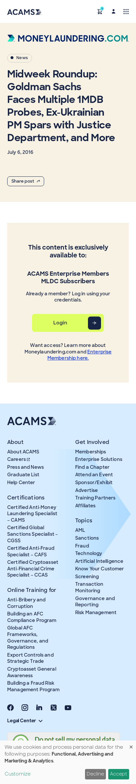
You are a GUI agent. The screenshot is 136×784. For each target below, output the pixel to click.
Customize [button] (17, 774)
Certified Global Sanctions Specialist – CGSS (32, 534)
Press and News (25, 467)
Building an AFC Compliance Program (32, 617)
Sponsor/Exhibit (93, 482)
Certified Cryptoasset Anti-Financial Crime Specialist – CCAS (32, 568)
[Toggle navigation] (126, 11)
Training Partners (95, 498)
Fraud (82, 546)
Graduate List (23, 475)
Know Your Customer (99, 569)
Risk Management (95, 612)
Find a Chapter (92, 467)
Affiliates (85, 506)
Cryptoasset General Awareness (31, 672)
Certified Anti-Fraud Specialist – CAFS (30, 551)
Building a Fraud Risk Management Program (33, 686)
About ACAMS (23, 452)
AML (80, 530)
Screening (87, 577)
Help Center (21, 482)
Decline (95, 774)
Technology (88, 553)
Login (60, 322)
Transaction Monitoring (89, 587)
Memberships (90, 452)
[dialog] (68, 762)
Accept (118, 774)
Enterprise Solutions (98, 459)
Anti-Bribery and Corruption (26, 603)
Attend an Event (94, 475)
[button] (100, 11)
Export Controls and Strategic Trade (30, 658)
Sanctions (87, 538)
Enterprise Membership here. (79, 355)
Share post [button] (25, 181)
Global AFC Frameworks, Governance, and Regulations (27, 637)
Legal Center (24, 721)
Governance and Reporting (95, 602)
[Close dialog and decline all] (131, 745)
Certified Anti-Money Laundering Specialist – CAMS (32, 513)
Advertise (86, 490)
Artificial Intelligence (99, 561)
